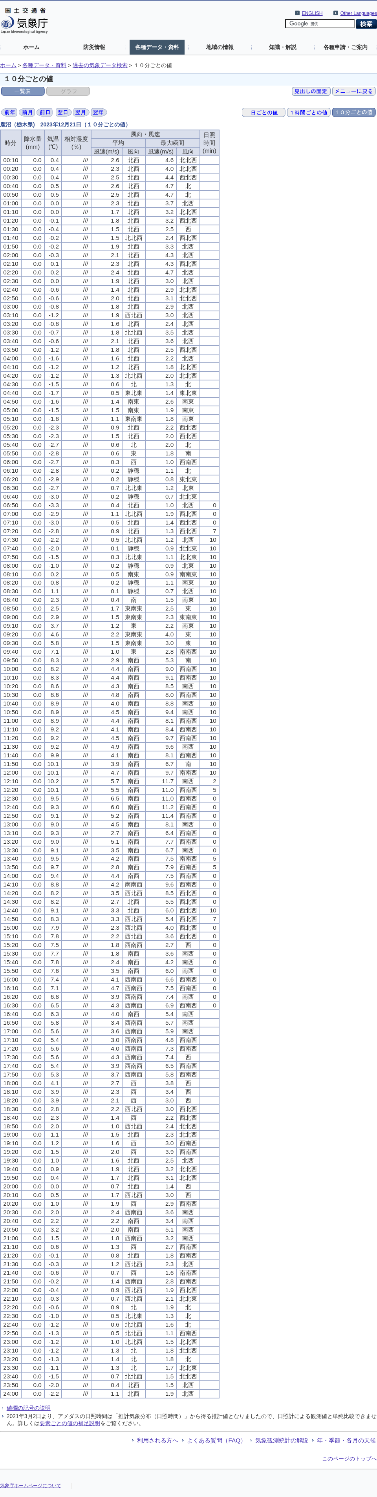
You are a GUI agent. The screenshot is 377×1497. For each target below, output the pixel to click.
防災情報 (94, 47)
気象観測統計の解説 (281, 1440)
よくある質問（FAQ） (216, 1440)
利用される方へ (157, 1440)
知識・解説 (282, 47)
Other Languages (358, 13)
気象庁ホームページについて (30, 1485)
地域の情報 (220, 47)
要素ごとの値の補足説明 (70, 1423)
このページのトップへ (349, 1458)
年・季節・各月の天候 (346, 1440)
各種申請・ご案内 (346, 47)
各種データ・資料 (157, 47)
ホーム (31, 47)
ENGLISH (312, 13)
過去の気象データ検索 (100, 65)
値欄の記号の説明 (29, 1408)
